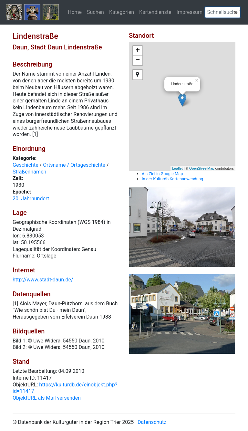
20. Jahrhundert (31, 198)
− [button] (138, 60)
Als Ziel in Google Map (162, 173)
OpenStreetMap (201, 168)
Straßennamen (29, 172)
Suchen (95, 12)
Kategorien (121, 12)
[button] (235, 12)
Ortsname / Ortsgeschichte (74, 165)
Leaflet (177, 168)
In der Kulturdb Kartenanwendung (172, 178)
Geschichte (25, 165)
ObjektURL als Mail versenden (47, 398)
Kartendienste (155, 12)
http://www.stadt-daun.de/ (43, 280)
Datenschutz (152, 422)
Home (75, 12)
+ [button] (138, 51)
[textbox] (222, 12)
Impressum (189, 12)
